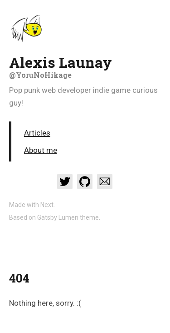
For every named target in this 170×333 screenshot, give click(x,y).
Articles (37, 132)
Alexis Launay (85, 65)
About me (40, 150)
